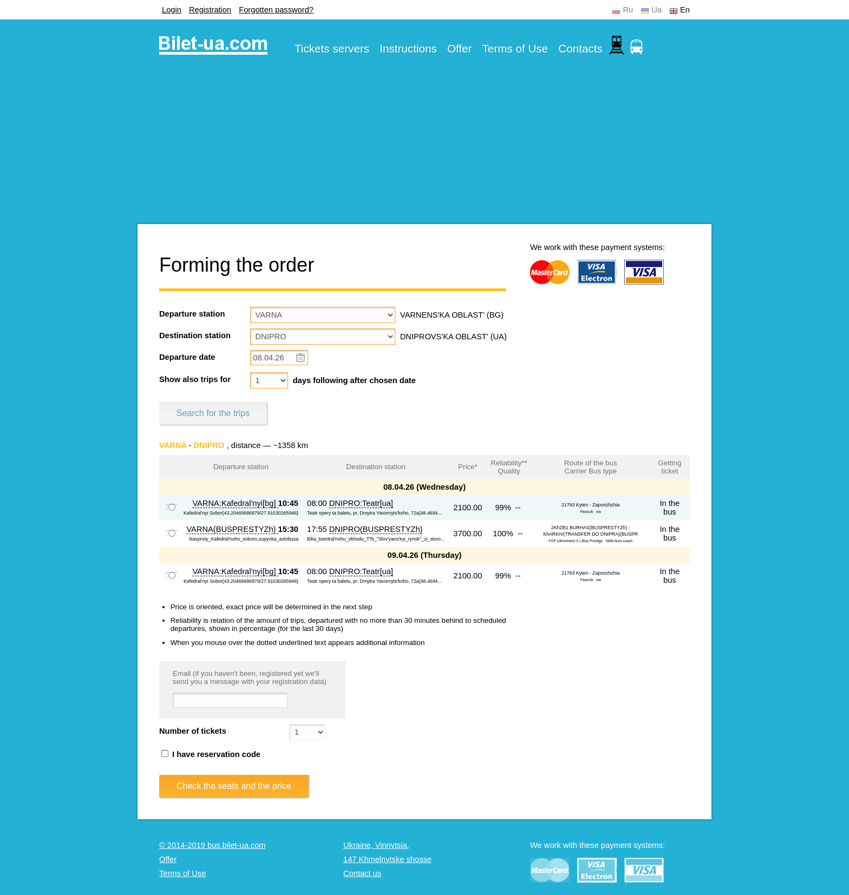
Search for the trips (213, 413)
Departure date (187, 357)
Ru (628, 9)
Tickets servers (332, 48)
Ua (656, 9)
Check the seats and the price (234, 786)
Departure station (192, 314)
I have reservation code (210, 754)
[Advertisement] (424, 148)
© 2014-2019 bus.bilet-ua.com (212, 845)
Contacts (580, 48)
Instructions (408, 48)
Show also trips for (195, 379)
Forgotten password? (276, 9)
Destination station (195, 335)
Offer (459, 48)
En (685, 9)
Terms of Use (515, 48)
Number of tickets (192, 731)
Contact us (362, 873)
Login (171, 9)
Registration (210, 9)
